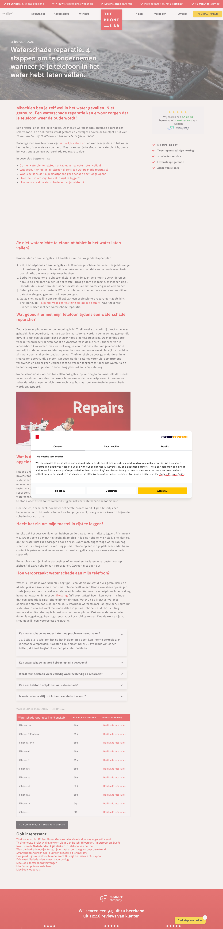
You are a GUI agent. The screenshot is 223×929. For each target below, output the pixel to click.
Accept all (162, 490)
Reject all (60, 490)
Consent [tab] (58, 446)
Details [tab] (165, 446)
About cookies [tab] (111, 446)
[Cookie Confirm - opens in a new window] (174, 436)
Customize (111, 490)
